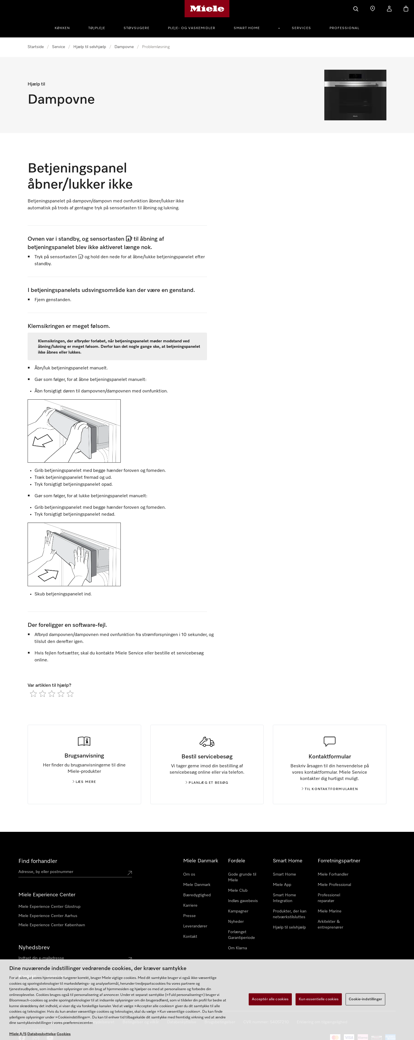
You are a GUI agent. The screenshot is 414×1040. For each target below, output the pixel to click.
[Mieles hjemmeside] (207, 8)
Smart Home (247, 28)
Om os (189, 874)
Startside (36, 47)
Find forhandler (37, 861)
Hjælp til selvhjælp (89, 47)
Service (58, 47)
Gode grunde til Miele (242, 877)
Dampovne (124, 47)
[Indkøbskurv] (405, 8)
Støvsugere (137, 28)
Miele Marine (330, 911)
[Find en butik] (372, 8)
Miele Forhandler (333, 874)
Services (301, 28)
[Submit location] (129, 873)
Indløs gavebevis (243, 901)
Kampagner (238, 911)
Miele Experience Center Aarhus (47, 916)
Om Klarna (237, 948)
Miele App (282, 885)
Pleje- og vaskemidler (191, 28)
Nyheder (236, 922)
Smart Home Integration (284, 898)
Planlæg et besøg (206, 783)
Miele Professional (334, 885)
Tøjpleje (96, 28)
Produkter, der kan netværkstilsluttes (289, 914)
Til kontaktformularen (330, 789)
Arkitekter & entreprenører (330, 924)
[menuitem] (65, 27)
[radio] (33, 693)
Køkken (62, 28)
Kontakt (190, 937)
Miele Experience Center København (51, 925)
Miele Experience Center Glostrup (49, 907)
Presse (189, 916)
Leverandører (195, 926)
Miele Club (238, 891)
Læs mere (84, 782)
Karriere (190, 906)
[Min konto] (389, 8)
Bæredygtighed (197, 895)
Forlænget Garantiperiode (241, 935)
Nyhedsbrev (34, 947)
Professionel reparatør (329, 898)
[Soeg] (355, 8)
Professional (344, 28)
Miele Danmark (196, 885)
